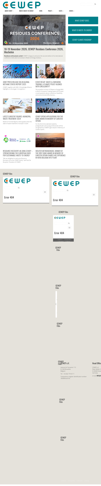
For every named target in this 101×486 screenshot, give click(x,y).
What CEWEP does (82, 20)
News (40, 11)
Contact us (63, 480)
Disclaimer (80, 480)
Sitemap (87, 480)
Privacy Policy (72, 480)
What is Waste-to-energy (26, 11)
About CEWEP (9, 11)
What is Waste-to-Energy (82, 30)
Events (71, 11)
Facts (61, 11)
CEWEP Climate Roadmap (81, 39)
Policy (50, 11)
